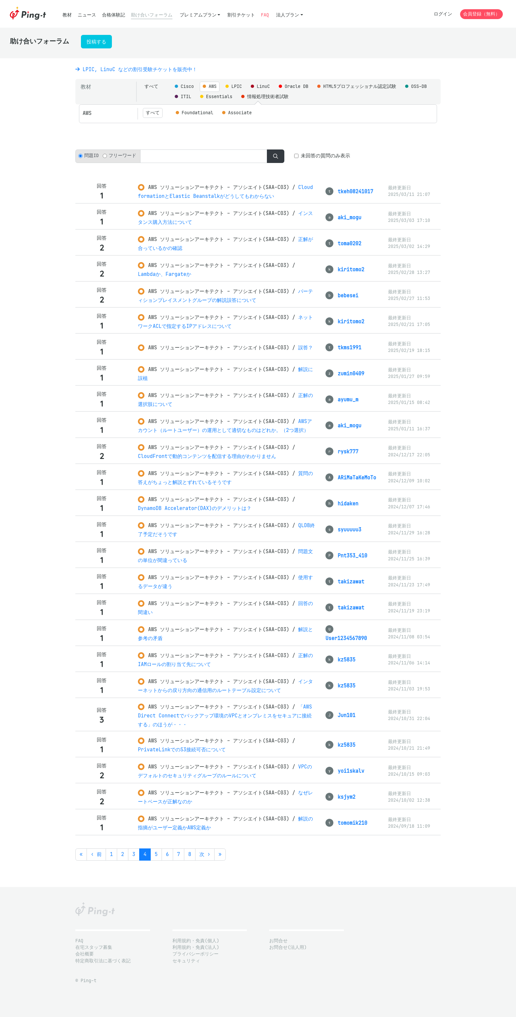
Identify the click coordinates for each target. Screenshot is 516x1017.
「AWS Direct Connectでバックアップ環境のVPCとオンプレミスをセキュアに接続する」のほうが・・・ (225, 716)
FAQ (265, 15)
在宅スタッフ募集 (93, 947)
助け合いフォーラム (151, 15)
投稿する (96, 42)
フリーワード (122, 155)
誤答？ (305, 347)
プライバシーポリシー (195, 954)
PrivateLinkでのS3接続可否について (182, 749)
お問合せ (278, 941)
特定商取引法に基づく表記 (103, 961)
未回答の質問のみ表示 (325, 155)
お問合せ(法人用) (288, 947)
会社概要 (84, 954)
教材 (67, 15)
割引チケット (241, 15)
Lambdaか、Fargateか (164, 274)
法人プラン (287, 15)
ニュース (87, 15)
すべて (151, 86)
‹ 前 (96, 854)
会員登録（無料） (481, 14)
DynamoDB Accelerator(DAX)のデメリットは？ (194, 508)
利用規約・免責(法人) (195, 947)
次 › (204, 854)
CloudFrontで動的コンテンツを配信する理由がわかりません (207, 456)
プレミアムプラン (198, 15)
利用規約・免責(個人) (195, 941)
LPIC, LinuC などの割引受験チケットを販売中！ (136, 69)
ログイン (443, 14)
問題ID (91, 155)
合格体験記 (113, 15)
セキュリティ (186, 961)
